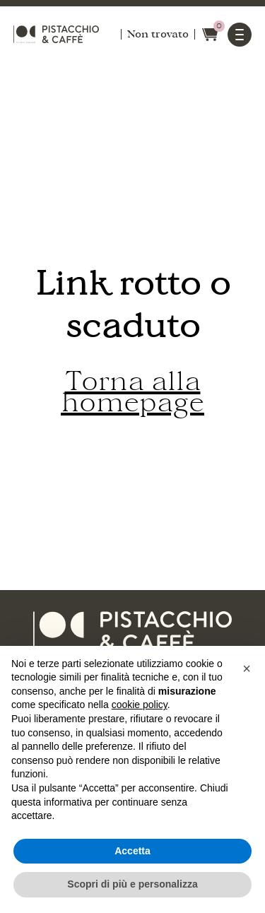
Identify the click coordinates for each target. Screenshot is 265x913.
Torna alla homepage (132, 392)
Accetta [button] (132, 850)
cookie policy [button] (139, 704)
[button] (246, 668)
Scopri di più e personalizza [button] (132, 884)
